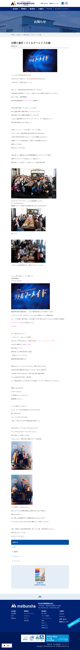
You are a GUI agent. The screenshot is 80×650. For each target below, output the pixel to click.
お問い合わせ (44, 3)
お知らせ (19, 34)
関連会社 (13, 618)
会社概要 (13, 613)
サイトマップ (65, 644)
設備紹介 (16, 551)
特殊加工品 (45, 627)
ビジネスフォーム (29, 613)
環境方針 (49, 644)
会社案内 (15, 9)
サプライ (26, 618)
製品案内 (32, 9)
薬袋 (43, 620)
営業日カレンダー (54, 3)
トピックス (17, 561)
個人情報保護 (56, 644)
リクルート (17, 556)
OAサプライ (45, 625)
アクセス (49, 9)
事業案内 (24, 9)
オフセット (27, 616)
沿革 (12, 616)
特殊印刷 (26, 620)
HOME (13, 34)
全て (15, 547)
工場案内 (41, 9)
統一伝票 (44, 613)
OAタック (44, 623)
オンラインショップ (61, 9)
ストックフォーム (46, 618)
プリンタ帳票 (45, 616)
